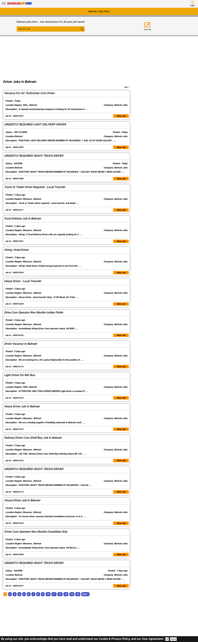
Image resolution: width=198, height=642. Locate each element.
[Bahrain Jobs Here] (19, 4)
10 (48, 597)
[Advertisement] (99, 55)
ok (167, 639)
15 (77, 597)
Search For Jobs (25, 29)
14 (71, 597)
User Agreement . (153, 638)
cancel (173, 639)
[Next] (85, 597)
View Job (120, 116)
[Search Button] (79, 31)
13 (65, 597)
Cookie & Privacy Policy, (115, 638)
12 (59, 597)
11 (54, 597)
